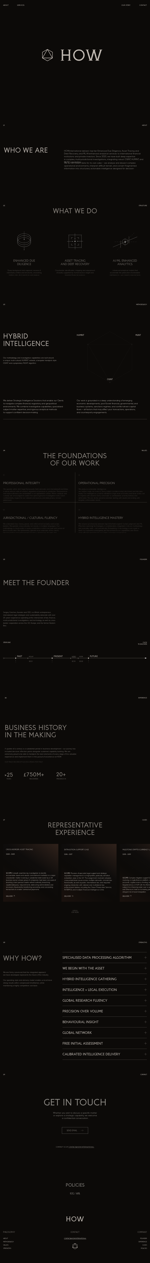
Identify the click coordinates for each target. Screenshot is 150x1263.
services (20, 5)
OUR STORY (126, 5)
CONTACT (143, 5)
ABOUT (6, 5)
